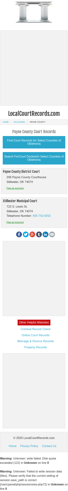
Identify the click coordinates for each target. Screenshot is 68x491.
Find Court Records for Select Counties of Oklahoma (34, 142)
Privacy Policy (29, 446)
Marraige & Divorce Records (35, 341)
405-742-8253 (42, 215)
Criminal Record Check (36, 329)
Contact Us (49, 446)
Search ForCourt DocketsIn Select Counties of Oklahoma (34, 158)
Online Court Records (36, 335)
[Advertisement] (34, 68)
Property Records (35, 347)
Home (6, 122)
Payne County (37, 122)
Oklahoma (19, 122)
